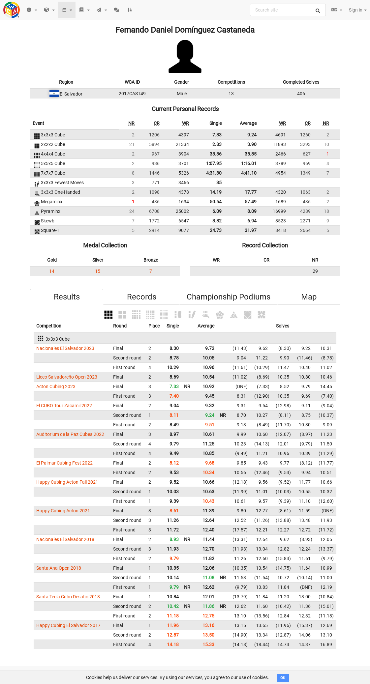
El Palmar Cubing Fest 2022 (64, 463)
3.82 (217, 220)
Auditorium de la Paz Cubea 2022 (70, 434)
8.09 (252, 211)
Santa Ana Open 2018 (58, 568)
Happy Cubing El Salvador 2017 (68, 625)
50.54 (216, 201)
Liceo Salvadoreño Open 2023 (66, 377)
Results (67, 296)
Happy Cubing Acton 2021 (63, 510)
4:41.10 (249, 173)
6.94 (252, 220)
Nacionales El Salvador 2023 (65, 348)
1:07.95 (214, 163)
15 (97, 271)
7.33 (217, 134)
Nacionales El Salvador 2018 (65, 539)
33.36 (216, 154)
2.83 (217, 144)
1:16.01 (249, 163)
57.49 (251, 201)
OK (282, 678)
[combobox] (288, 10)
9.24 (252, 134)
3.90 (252, 144)
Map (309, 296)
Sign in (358, 10)
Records (141, 296)
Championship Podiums (228, 296)
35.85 (251, 154)
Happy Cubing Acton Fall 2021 (67, 482)
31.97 (251, 230)
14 (51, 271)
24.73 (216, 230)
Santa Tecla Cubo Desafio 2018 (68, 596)
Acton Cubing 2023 (56, 386)
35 (219, 182)
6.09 (217, 211)
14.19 (216, 192)
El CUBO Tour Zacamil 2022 (64, 405)
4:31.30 (214, 173)
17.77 (251, 192)
